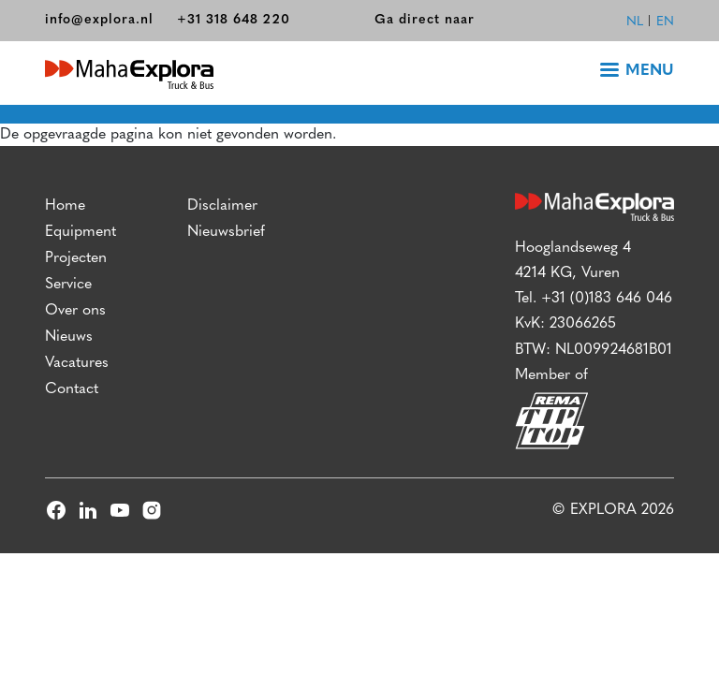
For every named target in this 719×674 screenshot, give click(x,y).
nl (634, 22)
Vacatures (77, 363)
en (665, 22)
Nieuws (69, 337)
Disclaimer (222, 205)
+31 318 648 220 (233, 20)
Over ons (75, 310)
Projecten (76, 258)
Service (68, 284)
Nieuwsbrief (226, 232)
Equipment (80, 232)
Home (65, 205)
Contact (71, 389)
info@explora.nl (99, 20)
